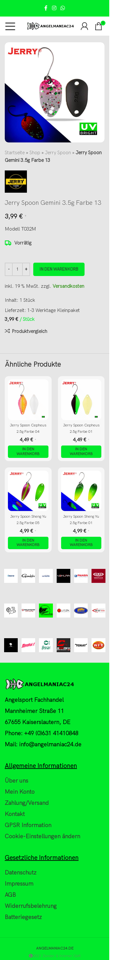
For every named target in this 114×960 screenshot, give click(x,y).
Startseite (15, 152)
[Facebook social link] (46, 8)
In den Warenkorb (59, 269)
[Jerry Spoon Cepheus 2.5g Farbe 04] (28, 399)
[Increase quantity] (26, 269)
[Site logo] (50, 26)
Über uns (16, 780)
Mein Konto (20, 792)
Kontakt (15, 814)
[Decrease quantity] (9, 269)
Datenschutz (20, 872)
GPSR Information (28, 825)
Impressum (19, 884)
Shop (34, 152)
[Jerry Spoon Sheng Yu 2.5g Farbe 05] (28, 491)
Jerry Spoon (58, 152)
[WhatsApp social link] (63, 8)
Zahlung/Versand (27, 803)
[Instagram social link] (54, 8)
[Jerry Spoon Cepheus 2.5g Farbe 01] (81, 399)
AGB (10, 895)
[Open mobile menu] (10, 26)
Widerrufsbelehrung (31, 906)
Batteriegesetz (23, 917)
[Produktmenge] (17, 269)
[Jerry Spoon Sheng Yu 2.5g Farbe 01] (81, 491)
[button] (28, 451)
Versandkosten (68, 286)
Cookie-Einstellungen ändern (42, 836)
